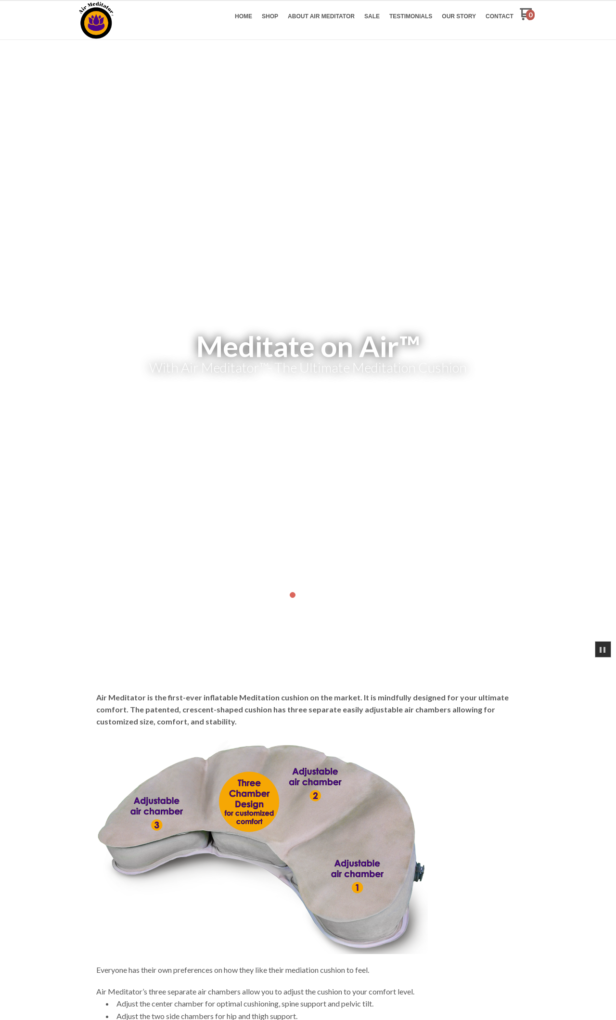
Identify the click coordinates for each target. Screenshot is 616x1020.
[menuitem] (243, 16)
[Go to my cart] (527, 17)
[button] (603, 649)
